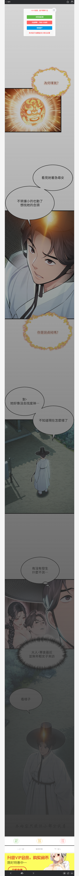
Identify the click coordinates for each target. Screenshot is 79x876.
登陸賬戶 (39, 28)
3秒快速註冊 (39, 17)
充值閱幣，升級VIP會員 (39, 22)
